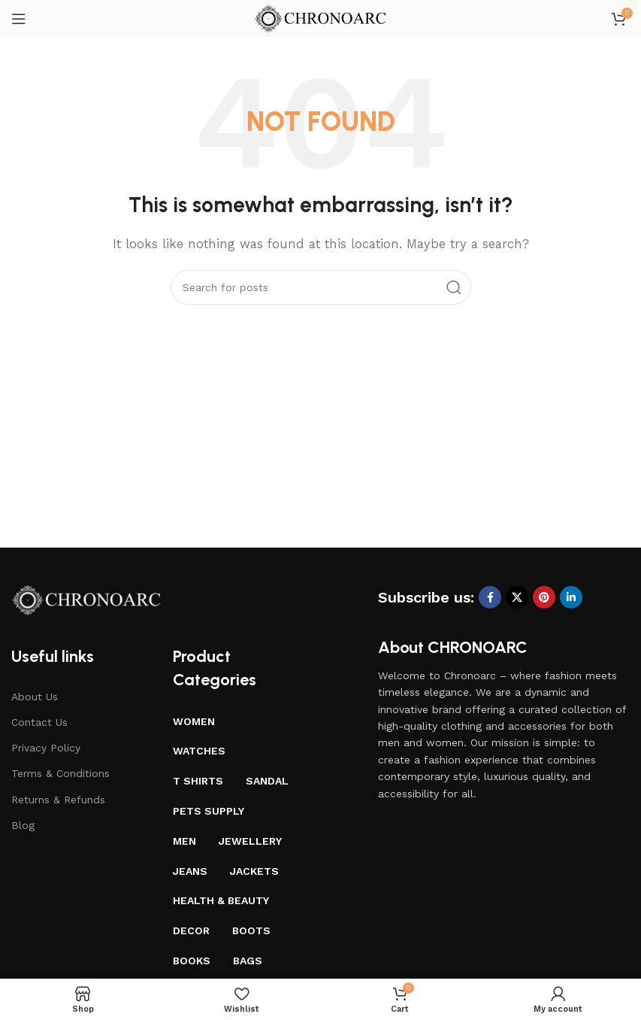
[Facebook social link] (490, 597)
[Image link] (86, 599)
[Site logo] (320, 18)
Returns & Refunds (58, 800)
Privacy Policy (45, 748)
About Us (34, 697)
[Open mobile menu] (19, 19)
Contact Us (39, 722)
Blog (23, 825)
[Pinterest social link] (544, 597)
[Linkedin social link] (571, 597)
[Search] (321, 287)
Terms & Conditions (60, 773)
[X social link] (517, 597)
